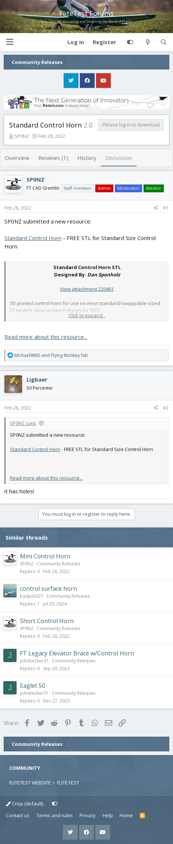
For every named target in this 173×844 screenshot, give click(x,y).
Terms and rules (54, 815)
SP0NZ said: (23, 423)
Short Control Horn (47, 621)
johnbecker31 (34, 661)
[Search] (164, 42)
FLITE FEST (68, 782)
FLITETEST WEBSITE (30, 782)
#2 (166, 408)
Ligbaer (37, 379)
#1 (166, 208)
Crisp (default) (24, 803)
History (86, 157)
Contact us (17, 815)
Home (126, 815)
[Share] (155, 208)
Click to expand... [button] (87, 315)
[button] (9, 42)
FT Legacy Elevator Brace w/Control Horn (77, 653)
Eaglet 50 (32, 686)
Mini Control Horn (45, 556)
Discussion (118, 157)
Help (108, 815)
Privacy (88, 815)
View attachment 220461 (87, 289)
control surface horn (48, 588)
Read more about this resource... (45, 336)
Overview (17, 157)
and (51, 355)
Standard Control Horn (32, 238)
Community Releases (58, 564)
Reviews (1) (53, 157)
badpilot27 (31, 596)
